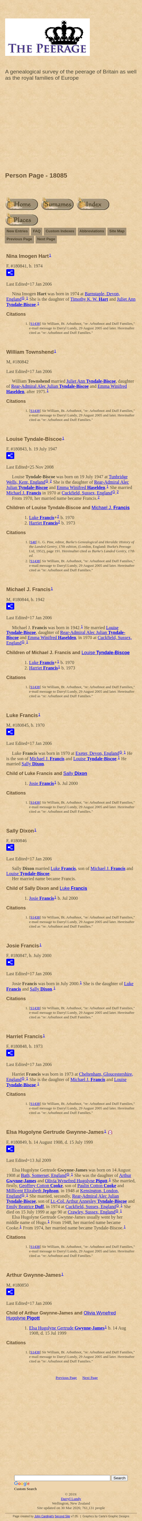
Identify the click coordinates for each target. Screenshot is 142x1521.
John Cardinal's (44, 1516)
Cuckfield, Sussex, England (87, 492)
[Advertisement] (71, 128)
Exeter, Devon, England (97, 753)
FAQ (36, 231)
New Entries (17, 231)
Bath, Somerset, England (43, 1175)
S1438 (35, 323)
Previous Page (19, 239)
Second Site (62, 1516)
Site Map (116, 231)
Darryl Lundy (71, 1499)
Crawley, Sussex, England (91, 1212)
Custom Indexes (60, 231)
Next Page (46, 239)
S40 (33, 542)
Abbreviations (92, 231)
